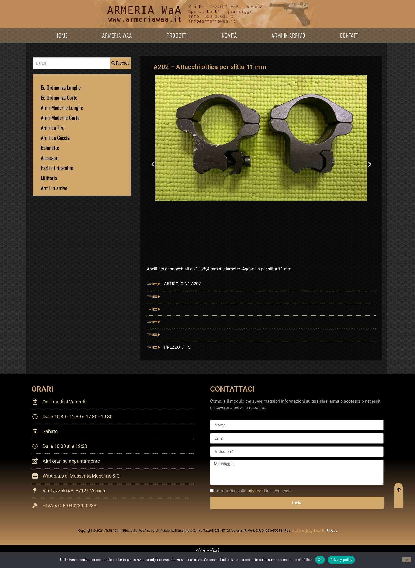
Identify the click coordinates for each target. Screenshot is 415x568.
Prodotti (177, 35)
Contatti (350, 35)
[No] (406, 559)
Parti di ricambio (57, 168)
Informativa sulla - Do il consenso (253, 490)
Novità (229, 35)
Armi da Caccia (55, 138)
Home (61, 35)
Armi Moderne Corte (60, 117)
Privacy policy (341, 560)
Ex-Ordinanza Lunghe (61, 87)
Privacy (331, 531)
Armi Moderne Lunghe (62, 107)
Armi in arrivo (288, 35)
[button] (153, 164)
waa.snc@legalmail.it (308, 531)
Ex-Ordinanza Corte (59, 97)
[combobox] (71, 63)
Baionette (50, 148)
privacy (254, 490)
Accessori (50, 158)
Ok (320, 560)
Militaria (49, 178)
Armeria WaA (117, 35)
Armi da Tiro (53, 127)
